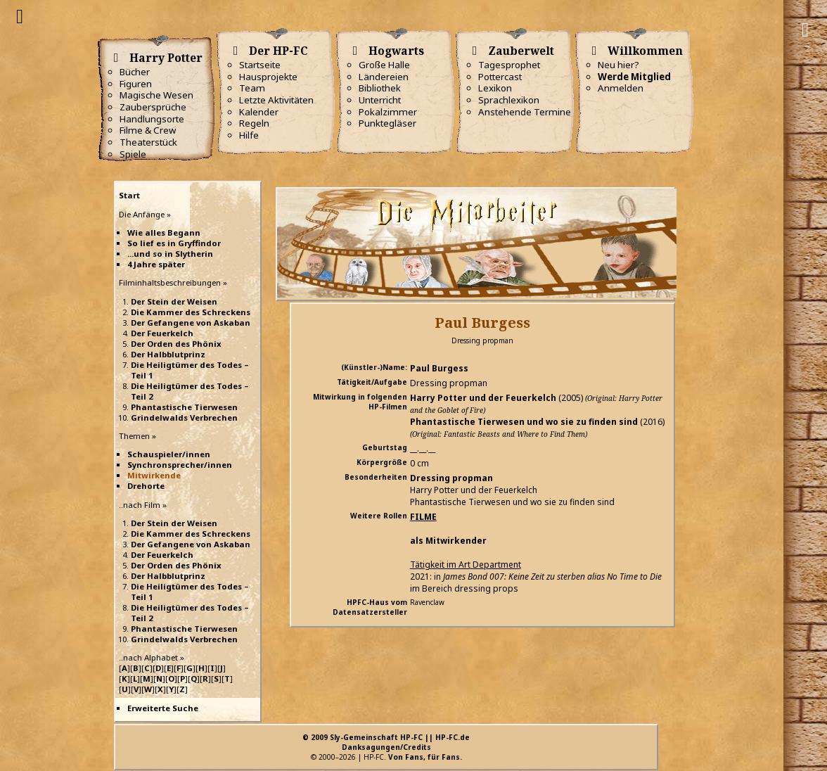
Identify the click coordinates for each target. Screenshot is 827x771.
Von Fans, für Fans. (425, 757)
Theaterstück (148, 142)
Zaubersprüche (153, 107)
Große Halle (384, 64)
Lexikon (495, 88)
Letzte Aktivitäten (276, 100)
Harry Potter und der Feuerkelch (483, 398)
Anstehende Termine (524, 112)
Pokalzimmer (388, 112)
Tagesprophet (509, 64)
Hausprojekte (268, 76)
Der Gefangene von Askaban (190, 322)
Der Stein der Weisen (174, 301)
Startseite (260, 64)
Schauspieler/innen (168, 454)
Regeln (254, 123)
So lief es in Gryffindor (174, 243)
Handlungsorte (152, 119)
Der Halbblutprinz (168, 354)
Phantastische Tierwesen (184, 407)
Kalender (258, 112)
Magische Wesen (156, 95)
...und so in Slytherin (170, 253)
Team (252, 88)
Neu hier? (618, 64)
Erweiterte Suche (162, 708)
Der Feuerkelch (162, 333)
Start (129, 195)
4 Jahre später (156, 264)
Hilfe (249, 135)
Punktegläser (387, 123)
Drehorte (146, 485)
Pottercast (500, 76)
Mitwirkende (154, 475)
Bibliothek (380, 88)
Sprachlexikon (508, 100)
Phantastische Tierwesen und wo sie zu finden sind (524, 422)
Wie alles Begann (163, 232)
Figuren (136, 83)
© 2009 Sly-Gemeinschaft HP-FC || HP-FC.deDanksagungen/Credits (386, 742)
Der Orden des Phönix (176, 343)
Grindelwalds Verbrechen (184, 417)
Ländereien (384, 76)
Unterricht (380, 100)
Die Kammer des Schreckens (190, 312)
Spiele (133, 154)
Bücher (135, 71)
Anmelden (620, 88)
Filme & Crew (148, 130)
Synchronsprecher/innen (179, 464)
